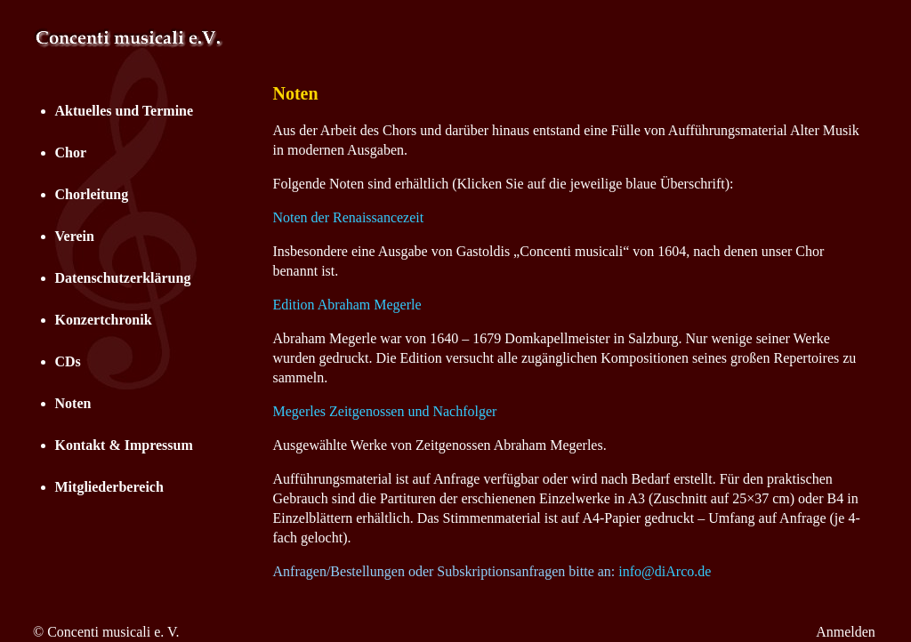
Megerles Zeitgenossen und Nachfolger (385, 411)
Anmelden (845, 631)
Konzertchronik (103, 319)
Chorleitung (92, 194)
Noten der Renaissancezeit (348, 217)
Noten (73, 403)
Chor (71, 152)
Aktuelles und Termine (124, 110)
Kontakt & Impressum (124, 445)
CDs (68, 361)
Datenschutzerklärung (123, 277)
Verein (74, 236)
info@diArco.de (664, 571)
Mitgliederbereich (109, 486)
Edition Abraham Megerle (347, 304)
